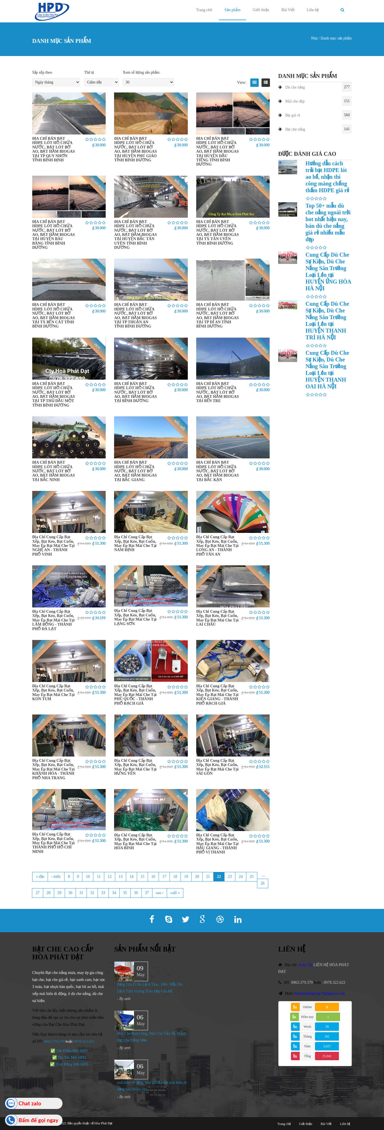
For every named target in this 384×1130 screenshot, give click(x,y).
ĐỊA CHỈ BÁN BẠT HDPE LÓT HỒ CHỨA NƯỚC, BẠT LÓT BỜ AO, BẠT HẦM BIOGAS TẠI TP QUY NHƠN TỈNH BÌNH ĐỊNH (53, 149)
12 (110, 876)
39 (327, 1027)
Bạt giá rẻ (292, 115)
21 (208, 876)
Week (307, 1027)
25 (252, 876)
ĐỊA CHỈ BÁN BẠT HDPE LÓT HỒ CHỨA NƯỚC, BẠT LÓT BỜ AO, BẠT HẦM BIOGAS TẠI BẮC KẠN (217, 471)
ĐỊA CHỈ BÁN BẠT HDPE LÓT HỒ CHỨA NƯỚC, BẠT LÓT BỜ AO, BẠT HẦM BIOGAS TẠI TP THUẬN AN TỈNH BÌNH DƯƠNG (135, 315)
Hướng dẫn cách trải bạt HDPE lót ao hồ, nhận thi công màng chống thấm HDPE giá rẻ (327, 176)
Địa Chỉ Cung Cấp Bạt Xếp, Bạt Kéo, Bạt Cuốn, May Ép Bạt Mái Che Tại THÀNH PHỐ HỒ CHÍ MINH (53, 843)
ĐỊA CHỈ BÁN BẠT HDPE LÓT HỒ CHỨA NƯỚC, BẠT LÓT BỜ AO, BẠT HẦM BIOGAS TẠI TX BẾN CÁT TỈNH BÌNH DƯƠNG (53, 315)
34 (114, 893)
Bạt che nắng (295, 129)
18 (175, 876)
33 (103, 893)
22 (219, 876)
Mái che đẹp (295, 101)
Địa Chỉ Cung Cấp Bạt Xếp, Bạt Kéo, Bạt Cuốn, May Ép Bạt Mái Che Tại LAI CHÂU (217, 618)
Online (307, 1007)
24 (241, 876)
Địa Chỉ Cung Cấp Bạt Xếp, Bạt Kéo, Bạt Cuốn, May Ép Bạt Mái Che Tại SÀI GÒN (217, 767)
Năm (307, 1046)
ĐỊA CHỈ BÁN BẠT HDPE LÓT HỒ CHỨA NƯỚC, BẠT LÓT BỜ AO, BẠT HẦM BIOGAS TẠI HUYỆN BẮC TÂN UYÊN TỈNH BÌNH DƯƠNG (135, 235)
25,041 (327, 1056)
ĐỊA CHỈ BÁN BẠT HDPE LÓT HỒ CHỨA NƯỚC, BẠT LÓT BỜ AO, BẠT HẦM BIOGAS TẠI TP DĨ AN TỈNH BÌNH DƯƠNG (217, 315)
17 (164, 876)
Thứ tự (89, 72)
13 (120, 876)
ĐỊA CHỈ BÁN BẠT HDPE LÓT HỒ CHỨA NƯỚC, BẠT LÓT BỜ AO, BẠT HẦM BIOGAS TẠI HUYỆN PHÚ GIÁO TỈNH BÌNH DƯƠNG (135, 149)
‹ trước (56, 876)
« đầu (40, 876)
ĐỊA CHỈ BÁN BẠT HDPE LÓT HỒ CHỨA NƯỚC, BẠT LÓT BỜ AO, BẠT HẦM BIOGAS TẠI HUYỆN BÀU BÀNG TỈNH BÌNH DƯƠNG (53, 235)
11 (98, 876)
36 (136, 893)
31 (81, 893)
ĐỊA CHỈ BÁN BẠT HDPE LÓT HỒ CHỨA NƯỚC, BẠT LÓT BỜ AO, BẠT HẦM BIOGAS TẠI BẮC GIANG (135, 471)
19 (186, 876)
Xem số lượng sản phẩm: (141, 72)
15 (142, 876)
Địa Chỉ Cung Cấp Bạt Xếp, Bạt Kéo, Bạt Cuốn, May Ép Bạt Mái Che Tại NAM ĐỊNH (135, 543)
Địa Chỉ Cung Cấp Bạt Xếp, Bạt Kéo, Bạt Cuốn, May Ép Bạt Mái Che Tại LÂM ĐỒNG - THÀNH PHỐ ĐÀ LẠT (53, 620)
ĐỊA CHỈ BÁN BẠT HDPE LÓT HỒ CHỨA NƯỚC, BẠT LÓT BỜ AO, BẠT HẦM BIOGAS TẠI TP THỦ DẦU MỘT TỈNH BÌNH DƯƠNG (53, 394)
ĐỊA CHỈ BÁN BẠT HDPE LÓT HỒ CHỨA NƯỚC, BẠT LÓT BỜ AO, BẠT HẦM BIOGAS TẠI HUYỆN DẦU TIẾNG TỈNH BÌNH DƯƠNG (217, 151)
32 (92, 893)
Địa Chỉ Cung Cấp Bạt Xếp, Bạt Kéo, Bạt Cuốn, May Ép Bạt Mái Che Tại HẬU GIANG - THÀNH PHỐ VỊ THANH (217, 844)
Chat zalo (29, 1103)
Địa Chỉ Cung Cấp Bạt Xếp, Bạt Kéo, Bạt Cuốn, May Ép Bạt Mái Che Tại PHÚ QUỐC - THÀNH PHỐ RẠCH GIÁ (135, 695)
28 (48, 893)
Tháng (307, 1036)
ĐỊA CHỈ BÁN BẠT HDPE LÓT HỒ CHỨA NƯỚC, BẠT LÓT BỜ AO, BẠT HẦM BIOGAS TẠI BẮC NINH (53, 471)
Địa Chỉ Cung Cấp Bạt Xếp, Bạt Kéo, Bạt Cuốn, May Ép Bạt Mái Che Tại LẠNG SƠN (135, 617)
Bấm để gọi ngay (38, 1120)
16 (153, 876)
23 (230, 876)
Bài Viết (288, 10)
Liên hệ (313, 10)
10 (88, 876)
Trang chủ (204, 10)
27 (38, 893)
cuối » (175, 893)
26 (263, 883)
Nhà (314, 38)
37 (147, 893)
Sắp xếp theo (42, 72)
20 (197, 876)
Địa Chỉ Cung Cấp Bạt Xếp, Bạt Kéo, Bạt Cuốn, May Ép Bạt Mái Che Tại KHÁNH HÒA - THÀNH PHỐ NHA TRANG (53, 769)
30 (70, 893)
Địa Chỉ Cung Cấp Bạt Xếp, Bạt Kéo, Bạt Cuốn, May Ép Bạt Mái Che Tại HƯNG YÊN (135, 767)
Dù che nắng (295, 87)
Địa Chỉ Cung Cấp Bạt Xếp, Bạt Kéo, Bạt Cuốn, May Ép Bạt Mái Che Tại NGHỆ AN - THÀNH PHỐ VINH (53, 545)
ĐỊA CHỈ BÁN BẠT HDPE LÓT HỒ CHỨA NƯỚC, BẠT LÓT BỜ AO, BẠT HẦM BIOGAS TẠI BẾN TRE (217, 392)
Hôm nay (307, 1017)
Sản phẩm (232, 10)
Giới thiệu (261, 10)
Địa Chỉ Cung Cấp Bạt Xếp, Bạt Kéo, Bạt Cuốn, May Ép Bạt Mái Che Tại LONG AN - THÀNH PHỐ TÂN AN (217, 545)
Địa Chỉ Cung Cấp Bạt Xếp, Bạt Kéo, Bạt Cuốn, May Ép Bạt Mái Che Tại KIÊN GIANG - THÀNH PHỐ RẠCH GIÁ (217, 695)
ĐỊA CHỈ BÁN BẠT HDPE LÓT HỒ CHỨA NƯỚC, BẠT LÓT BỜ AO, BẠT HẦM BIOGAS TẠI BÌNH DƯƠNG (135, 392)
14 (131, 876)
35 (125, 893)
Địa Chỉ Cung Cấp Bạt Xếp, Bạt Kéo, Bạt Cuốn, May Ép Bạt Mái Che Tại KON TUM (53, 692)
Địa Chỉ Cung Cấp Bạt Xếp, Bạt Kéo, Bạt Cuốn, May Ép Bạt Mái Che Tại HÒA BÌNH (135, 841)
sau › (159, 893)
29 (59, 893)
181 (327, 1036)
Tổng (307, 1056)
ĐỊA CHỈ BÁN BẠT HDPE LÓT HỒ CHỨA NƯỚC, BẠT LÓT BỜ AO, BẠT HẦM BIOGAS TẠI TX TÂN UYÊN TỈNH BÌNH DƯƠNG (217, 232)
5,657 (327, 1046)
